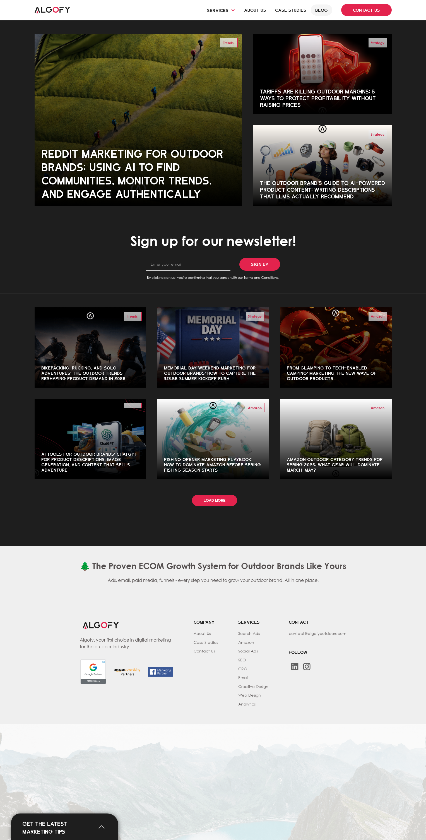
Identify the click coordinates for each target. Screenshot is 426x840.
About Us (202, 633)
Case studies (290, 9)
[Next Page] (214, 500)
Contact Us (204, 651)
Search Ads (249, 633)
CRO (242, 668)
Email (243, 677)
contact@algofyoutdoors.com (317, 633)
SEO (242, 660)
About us (255, 9)
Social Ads (248, 651)
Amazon (246, 642)
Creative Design (253, 686)
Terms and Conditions (261, 277)
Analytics (247, 704)
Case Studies (206, 642)
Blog (321, 9)
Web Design (249, 695)
